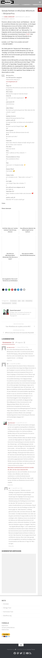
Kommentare (8, 342)
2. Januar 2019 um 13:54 (22, 347)
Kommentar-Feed (8, 612)
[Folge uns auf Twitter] (21, 653)
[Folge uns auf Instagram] (24, 653)
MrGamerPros (29, 301)
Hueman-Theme (31, 649)
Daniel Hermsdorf (9, 17)
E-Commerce (13, 301)
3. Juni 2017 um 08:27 (15, 364)
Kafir (23, 301)
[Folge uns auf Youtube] (27, 653)
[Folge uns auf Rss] (30, 653)
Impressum (5, 625)
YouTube (14, 303)
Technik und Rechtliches (8, 628)
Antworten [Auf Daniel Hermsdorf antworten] (10, 485)
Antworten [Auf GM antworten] (9, 419)
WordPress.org (7, 616)
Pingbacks (20, 342)
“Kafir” (28, 34)
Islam (19, 301)
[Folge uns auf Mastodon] (18, 653)
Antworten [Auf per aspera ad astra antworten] (9, 360)
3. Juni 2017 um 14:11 (22, 423)
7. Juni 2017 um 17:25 (17, 488)
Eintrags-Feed (7, 608)
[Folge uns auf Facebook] (15, 653)
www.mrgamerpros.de (11, 81)
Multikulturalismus (6, 303)
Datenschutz (5, 630)
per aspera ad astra (11, 347)
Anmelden (6, 604)
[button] (3, 290)
